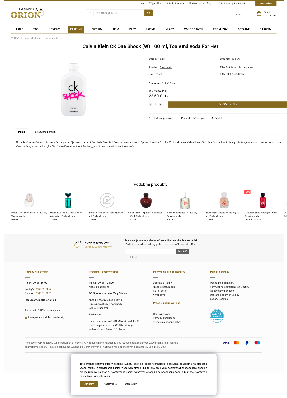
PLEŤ (132, 29)
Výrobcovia (159, 294)
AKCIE (19, 29)
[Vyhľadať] (89, 13)
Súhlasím (89, 383)
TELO (116, 29)
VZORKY (97, 29)
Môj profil (154, 3)
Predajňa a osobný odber (167, 321)
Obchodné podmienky (222, 281)
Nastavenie (110, 383)
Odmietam (131, 383)
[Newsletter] (150, 251)
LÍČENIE (150, 29)
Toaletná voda (51, 38)
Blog (209, 3)
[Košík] (270, 14)
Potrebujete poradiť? (45, 131)
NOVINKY (54, 29)
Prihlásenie (224, 3)
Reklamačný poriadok (222, 290)
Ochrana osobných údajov (224, 294)
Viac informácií (102, 376)
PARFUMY (76, 29)
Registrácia (240, 3)
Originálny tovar (161, 313)
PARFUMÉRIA (266, 3)
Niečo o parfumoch (164, 286)
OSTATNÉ (244, 29)
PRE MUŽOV (220, 29)
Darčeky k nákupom (164, 317)
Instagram (34, 316)
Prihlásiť (181, 251)
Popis (21, 131)
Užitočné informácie (174, 3)
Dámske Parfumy (32, 38)
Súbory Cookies (219, 298)
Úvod (142, 3)
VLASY (170, 29)
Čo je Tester (160, 290)
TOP (36, 29)
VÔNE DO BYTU (193, 29)
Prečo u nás (195, 3)
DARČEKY (265, 29)
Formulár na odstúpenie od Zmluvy (229, 286)
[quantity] (155, 104)
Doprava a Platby (162, 281)
